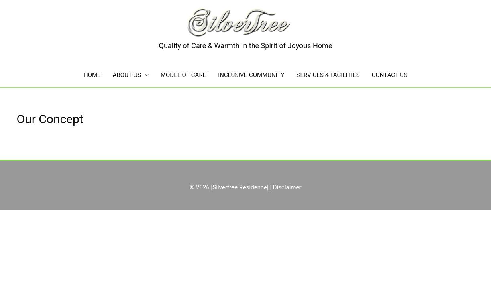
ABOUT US (127, 75)
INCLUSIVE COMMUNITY (251, 75)
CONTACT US (389, 75)
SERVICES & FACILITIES (328, 75)
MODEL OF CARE (183, 75)
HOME (92, 75)
